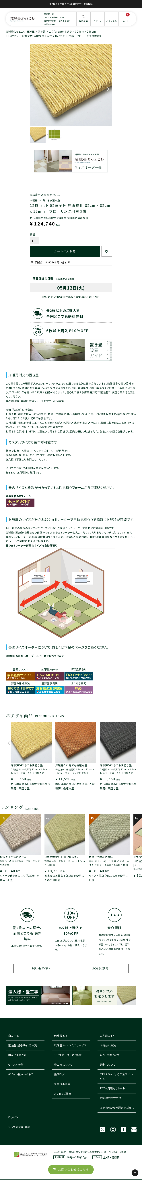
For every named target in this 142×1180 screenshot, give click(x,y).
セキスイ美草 (16, 1064)
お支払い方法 (108, 1045)
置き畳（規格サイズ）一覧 (22, 1045)
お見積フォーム (49, 669)
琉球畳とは (60, 1035)
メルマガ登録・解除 (19, 1127)
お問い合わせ (50, 24)
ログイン (13, 1117)
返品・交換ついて (110, 1055)
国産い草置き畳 (17, 1055)
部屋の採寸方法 (20, 683)
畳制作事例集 (50, 20)
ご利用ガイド (64, 20)
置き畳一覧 (49, 13)
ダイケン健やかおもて (20, 1074)
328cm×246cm (85, 31)
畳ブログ (59, 1074)
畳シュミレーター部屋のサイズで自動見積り (31, 545)
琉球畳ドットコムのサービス (70, 1045)
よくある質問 (78, 683)
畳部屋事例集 (50, 683)
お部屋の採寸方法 (110, 1098)
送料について (108, 1064)
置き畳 (42, 31)
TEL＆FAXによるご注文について (116, 1076)
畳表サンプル (20, 669)
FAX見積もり (78, 669)
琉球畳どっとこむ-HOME (20, 31)
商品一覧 (13, 1035)
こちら (96, 297)
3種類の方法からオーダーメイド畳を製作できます (35, 656)
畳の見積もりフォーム (18, 496)
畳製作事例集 (62, 1084)
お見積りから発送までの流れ (117, 1107)
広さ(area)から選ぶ (60, 31)
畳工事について (63, 1064)
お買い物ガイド (40, 968)
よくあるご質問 (100, 968)
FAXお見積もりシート (112, 1088)
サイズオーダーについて (54, 17)
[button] (9, 745)
